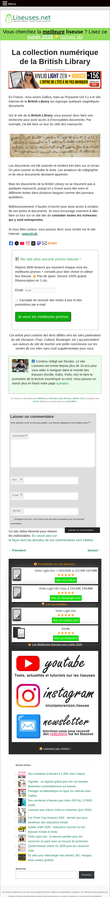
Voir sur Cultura (65, 580)
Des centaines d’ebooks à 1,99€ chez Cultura (56, 773)
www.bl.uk (29, 233)
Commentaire (20, 436)
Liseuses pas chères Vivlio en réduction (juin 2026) (60, 809)
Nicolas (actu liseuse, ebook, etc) (67, 398)
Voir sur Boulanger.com (65, 598)
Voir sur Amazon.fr (65, 638)
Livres (36, 401)
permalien (71, 401)
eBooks (42, 398)
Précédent (17, 550)
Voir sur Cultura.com (66, 620)
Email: (20, 290)
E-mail (17, 495)
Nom (17, 480)
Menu (12, 4)
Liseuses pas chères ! (55, 748)
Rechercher (21, 869)
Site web (16, 510)
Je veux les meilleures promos (43, 317)
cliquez (55, 36)
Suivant (94, 550)
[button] (5, 3)
